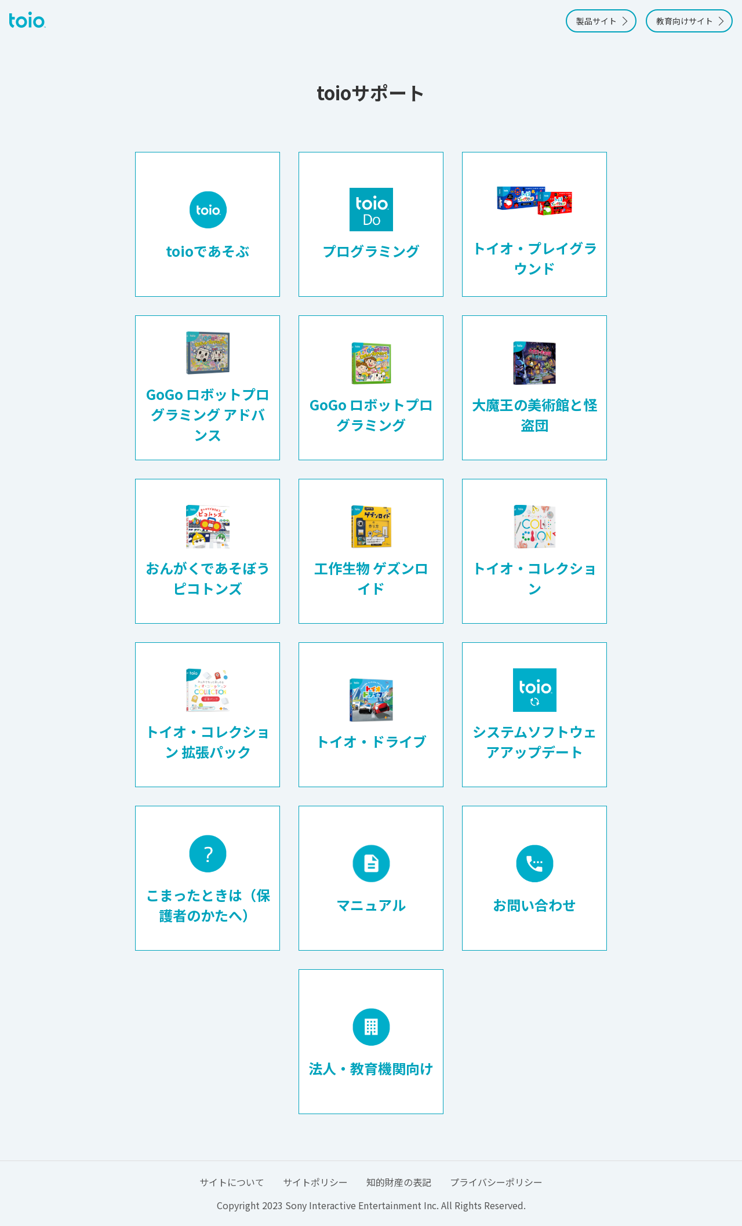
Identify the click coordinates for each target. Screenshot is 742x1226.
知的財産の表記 (398, 1182)
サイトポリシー (315, 1182)
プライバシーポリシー (496, 1182)
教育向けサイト (684, 21)
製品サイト (596, 21)
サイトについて (231, 1182)
